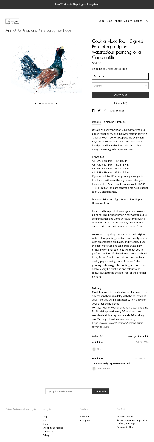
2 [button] (43, 103)
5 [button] (52, 103)
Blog (109, 20)
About (118, 20)
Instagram (85, 420)
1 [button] (40, 103)
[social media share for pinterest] (105, 110)
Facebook (84, 416)
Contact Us (48, 431)
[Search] (147, 21)
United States (113, 68)
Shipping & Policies (115, 122)
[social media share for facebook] (93, 110)
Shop (102, 20)
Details (96, 122)
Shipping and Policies (53, 427)
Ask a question (117, 110)
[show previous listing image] (35, 103)
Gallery (128, 20)
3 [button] (46, 103)
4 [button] (49, 103)
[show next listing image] (56, 103)
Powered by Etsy (125, 427)
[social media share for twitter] (99, 110)
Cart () (138, 20)
